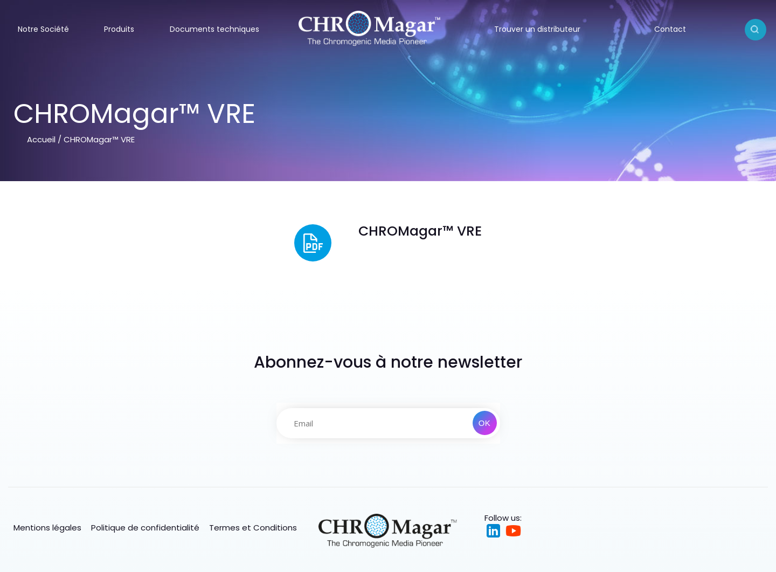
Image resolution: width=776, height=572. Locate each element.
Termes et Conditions (253, 527)
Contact (670, 29)
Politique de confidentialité (145, 527)
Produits (119, 29)
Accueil (41, 139)
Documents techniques (214, 29)
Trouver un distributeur (537, 29)
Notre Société (43, 29)
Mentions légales (47, 527)
